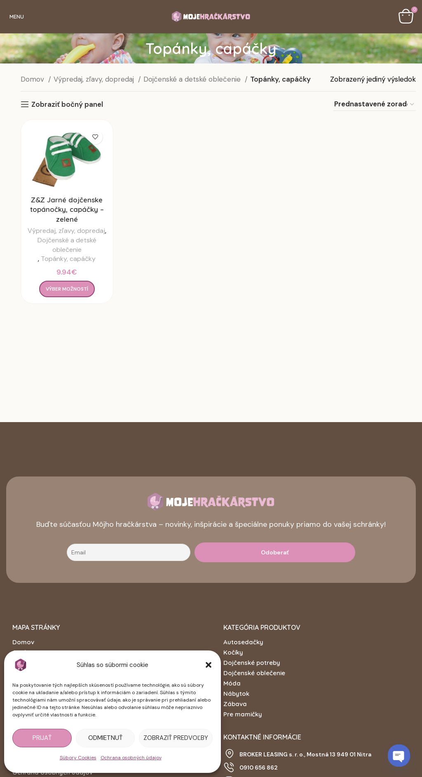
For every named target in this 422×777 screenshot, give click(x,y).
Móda (232, 683)
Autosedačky (243, 642)
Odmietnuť (105, 738)
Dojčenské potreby (251, 663)
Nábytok (236, 693)
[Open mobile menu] (15, 16)
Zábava (235, 704)
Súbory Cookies (78, 757)
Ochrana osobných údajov (131, 757)
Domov (33, 79)
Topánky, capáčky (68, 258)
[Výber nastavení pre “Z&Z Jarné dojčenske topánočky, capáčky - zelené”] (67, 289)
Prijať (42, 738)
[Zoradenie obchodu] (374, 104)
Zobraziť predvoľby (175, 738)
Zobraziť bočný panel (67, 104)
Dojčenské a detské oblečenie (193, 79)
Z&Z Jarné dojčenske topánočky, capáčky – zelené (67, 209)
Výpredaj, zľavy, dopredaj (95, 79)
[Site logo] (211, 15)
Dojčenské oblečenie (254, 673)
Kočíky (233, 652)
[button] (208, 665)
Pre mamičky (242, 714)
